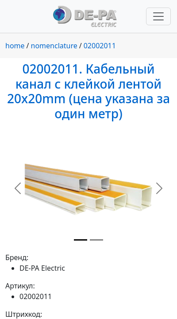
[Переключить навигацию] (158, 16)
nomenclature (54, 46)
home (15, 46)
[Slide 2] (96, 240)
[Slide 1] (80, 240)
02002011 (100, 46)
